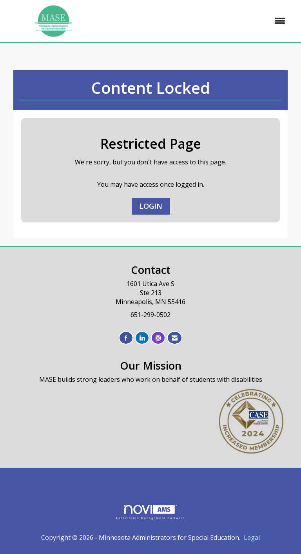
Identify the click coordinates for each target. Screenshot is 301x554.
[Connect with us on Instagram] (158, 338)
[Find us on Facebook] (126, 338)
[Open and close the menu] (197, 21)
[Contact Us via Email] (174, 338)
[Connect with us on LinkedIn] (142, 338)
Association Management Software (150, 512)
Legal (252, 537)
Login (150, 206)
